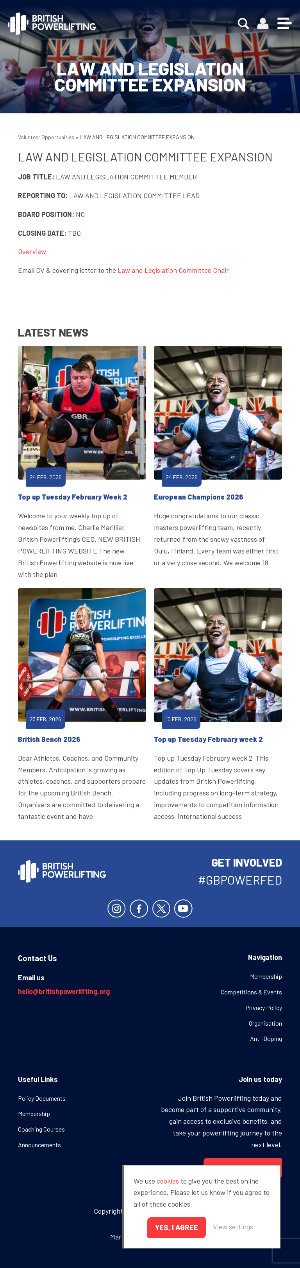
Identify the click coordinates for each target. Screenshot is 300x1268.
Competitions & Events (251, 992)
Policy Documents (42, 1098)
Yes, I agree (176, 1227)
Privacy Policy (263, 1007)
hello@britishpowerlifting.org (64, 991)
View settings (233, 1226)
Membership (266, 976)
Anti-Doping (266, 1038)
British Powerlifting (52, 23)
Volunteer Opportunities (46, 137)
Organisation (265, 1023)
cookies (168, 1181)
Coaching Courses (41, 1129)
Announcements (39, 1144)
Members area (263, 23)
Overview (32, 251)
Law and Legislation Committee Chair (173, 270)
